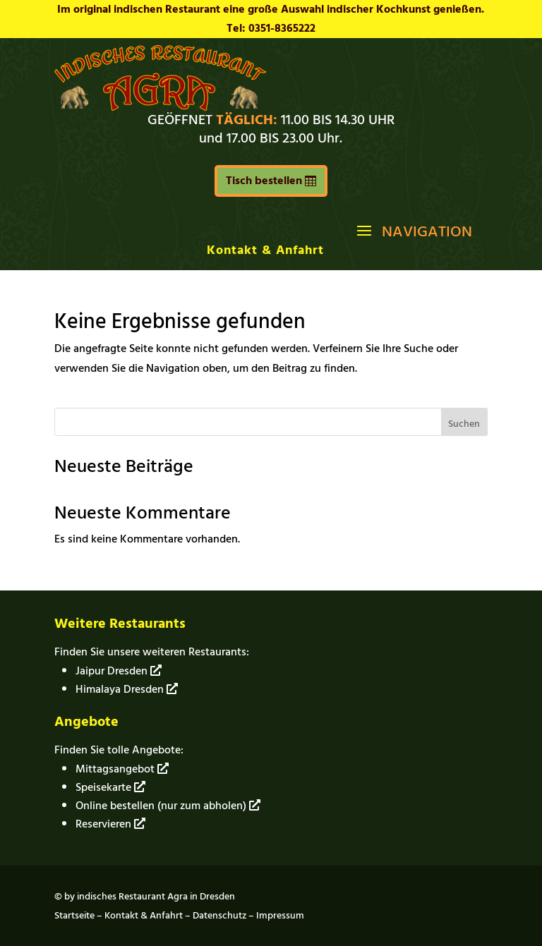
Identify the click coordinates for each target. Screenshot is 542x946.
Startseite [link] (74, 915)
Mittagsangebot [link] (122, 769)
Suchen (464, 424)
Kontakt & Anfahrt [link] (265, 250)
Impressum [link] (280, 915)
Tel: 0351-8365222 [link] (271, 28)
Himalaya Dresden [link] (127, 689)
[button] (413, 230)
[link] (160, 107)
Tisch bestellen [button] (264, 180)
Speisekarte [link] (110, 787)
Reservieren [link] (110, 824)
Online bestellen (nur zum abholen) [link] (168, 805)
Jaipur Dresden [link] (119, 671)
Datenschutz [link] (219, 915)
